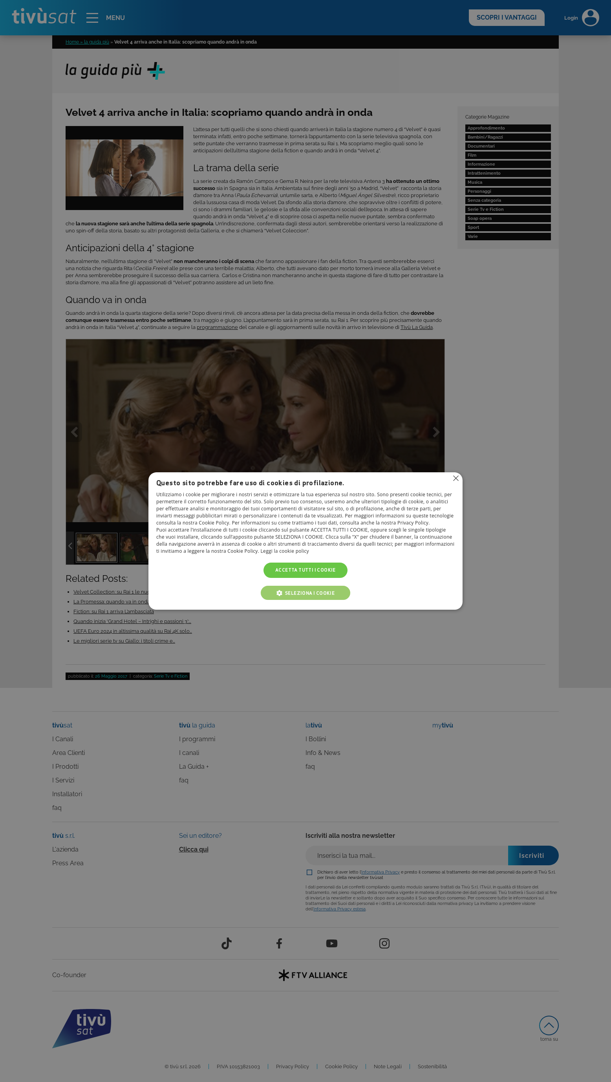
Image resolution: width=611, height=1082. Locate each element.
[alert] (305, 541)
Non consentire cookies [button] (456, 478)
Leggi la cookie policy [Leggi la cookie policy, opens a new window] (285, 551)
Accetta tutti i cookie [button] (305, 570)
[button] (305, 593)
